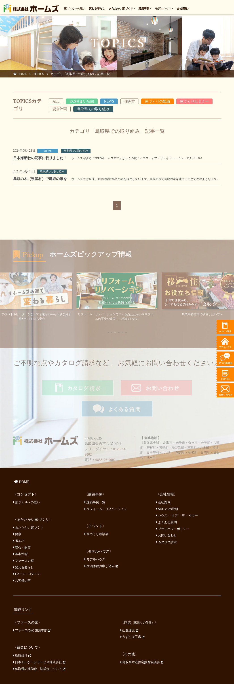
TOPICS (39, 75)
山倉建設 (129, 608)
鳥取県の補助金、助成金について (39, 647)
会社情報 (182, 7)
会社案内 (163, 480)
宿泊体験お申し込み (101, 544)
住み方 (129, 102)
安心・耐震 (22, 525)
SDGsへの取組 (167, 487)
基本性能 (20, 532)
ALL (56, 102)
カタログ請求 (166, 520)
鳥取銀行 (22, 634)
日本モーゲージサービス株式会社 (39, 640)
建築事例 (144, 7)
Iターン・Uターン (26, 552)
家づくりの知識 (157, 102)
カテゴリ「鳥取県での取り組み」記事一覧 (81, 75)
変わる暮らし (97, 7)
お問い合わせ (166, 513)
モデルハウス (163, 7)
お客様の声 (22, 559)
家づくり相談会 (96, 512)
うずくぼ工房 (132, 615)
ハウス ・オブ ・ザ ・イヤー (177, 494)
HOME (20, 75)
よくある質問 (166, 500)
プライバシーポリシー (172, 507)
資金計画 (60, 110)
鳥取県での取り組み (93, 110)
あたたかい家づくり (121, 7)
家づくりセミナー (194, 102)
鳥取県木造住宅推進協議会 (141, 640)
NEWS (109, 102)
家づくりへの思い (74, 7)
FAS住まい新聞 (82, 102)
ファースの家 (23, 539)
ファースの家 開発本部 (32, 608)
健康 (17, 512)
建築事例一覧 (94, 480)
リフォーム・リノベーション (105, 487)
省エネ (19, 519)
